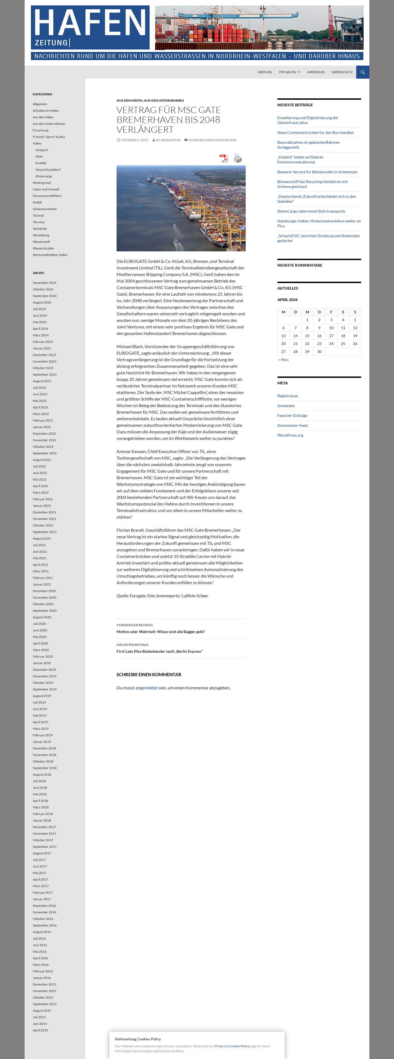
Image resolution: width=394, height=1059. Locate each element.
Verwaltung (41, 235)
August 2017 (42, 853)
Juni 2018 (40, 788)
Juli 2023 (39, 388)
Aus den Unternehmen (164, 100)
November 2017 (44, 833)
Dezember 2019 (44, 669)
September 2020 (45, 610)
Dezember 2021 (44, 512)
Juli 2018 (39, 781)
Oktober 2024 (43, 289)
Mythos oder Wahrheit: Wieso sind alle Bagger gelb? (181, 628)
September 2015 (45, 1004)
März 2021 (41, 571)
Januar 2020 (42, 663)
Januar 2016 (42, 978)
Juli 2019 (39, 702)
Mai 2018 (40, 794)
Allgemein (40, 104)
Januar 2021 (42, 584)
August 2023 (42, 381)
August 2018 (42, 774)
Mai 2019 (40, 715)
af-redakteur (168, 140)
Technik (38, 215)
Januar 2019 (42, 742)
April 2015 (40, 1030)
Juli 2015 (39, 1017)
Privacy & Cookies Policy (232, 1046)
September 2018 (45, 768)
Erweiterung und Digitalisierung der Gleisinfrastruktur (307, 120)
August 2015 (42, 1010)
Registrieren (287, 395)
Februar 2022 (43, 499)
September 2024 (45, 296)
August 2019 (42, 696)
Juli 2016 (39, 938)
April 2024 (40, 328)
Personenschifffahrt (47, 196)
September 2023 (45, 374)
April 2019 (40, 722)
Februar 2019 (43, 735)
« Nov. (284, 359)
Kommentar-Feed (292, 425)
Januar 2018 (42, 820)
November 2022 (44, 440)
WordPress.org (290, 435)
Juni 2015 (40, 1024)
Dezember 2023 (44, 355)
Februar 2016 (43, 971)
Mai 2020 (40, 637)
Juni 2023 (40, 394)
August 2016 (42, 932)
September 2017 (45, 847)
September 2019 (45, 689)
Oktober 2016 (43, 919)
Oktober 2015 (43, 997)
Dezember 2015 (44, 984)
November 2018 (44, 755)
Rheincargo (44, 176)
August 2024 (42, 302)
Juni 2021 (40, 551)
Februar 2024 (43, 342)
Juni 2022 (40, 473)
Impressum (316, 72)
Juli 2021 (39, 545)
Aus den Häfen (130, 100)
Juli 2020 (39, 624)
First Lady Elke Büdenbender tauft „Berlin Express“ (181, 648)
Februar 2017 (43, 892)
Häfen (37, 143)
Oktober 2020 (43, 604)
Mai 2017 (40, 873)
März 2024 (41, 335)
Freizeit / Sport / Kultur (49, 137)
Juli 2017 (39, 860)
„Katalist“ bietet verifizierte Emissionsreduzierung (300, 159)
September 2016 (45, 925)
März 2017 (41, 886)
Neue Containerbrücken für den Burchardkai (315, 132)
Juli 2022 (39, 466)
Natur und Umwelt (46, 189)
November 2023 (44, 361)
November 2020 (44, 597)
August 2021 (42, 538)
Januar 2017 (42, 899)
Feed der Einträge (292, 415)
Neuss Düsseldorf (48, 169)
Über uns (265, 72)
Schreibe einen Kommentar (213, 140)
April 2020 (40, 643)
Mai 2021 (40, 558)
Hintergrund (42, 183)
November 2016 (44, 912)
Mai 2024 (40, 322)
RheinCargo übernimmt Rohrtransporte (311, 211)
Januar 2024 (42, 348)
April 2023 (40, 407)
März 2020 (41, 650)
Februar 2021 (43, 578)
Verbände (40, 228)
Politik (37, 202)
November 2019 (44, 676)
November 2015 (44, 991)
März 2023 (41, 414)
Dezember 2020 (44, 591)
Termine (39, 222)
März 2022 (41, 492)
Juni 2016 (40, 945)
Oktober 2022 (43, 447)
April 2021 (40, 565)
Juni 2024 (40, 315)
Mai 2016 (40, 951)
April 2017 (40, 879)
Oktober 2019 (43, 683)
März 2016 (41, 965)
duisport (42, 150)
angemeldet (146, 687)
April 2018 (40, 801)
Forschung (40, 130)
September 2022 (45, 453)
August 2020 (42, 617)
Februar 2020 (43, 656)
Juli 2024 (39, 309)
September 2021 (45, 532)
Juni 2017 (40, 866)
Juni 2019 (40, 709)
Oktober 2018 (43, 761)
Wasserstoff (41, 242)
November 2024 (44, 283)
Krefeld (41, 163)
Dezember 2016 (44, 906)
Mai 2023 (40, 401)
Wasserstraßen (43, 248)
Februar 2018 (43, 814)
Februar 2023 (43, 420)
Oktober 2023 (43, 368)
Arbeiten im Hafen (46, 110)
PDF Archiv (287, 72)
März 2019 (41, 728)
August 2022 (42, 460)
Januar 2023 (42, 427)
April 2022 (40, 486)
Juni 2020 (40, 630)
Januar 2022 (42, 506)
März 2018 (41, 807)
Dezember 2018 (44, 748)
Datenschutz (342, 72)
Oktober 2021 (43, 525)
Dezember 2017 (44, 827)
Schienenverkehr (45, 209)
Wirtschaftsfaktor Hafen (50, 255)
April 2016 (40, 958)
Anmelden (286, 405)
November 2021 (44, 519)
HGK (39, 156)
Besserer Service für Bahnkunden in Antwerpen (317, 171)
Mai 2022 (40, 479)
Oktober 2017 (43, 840)
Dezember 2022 (44, 433)
